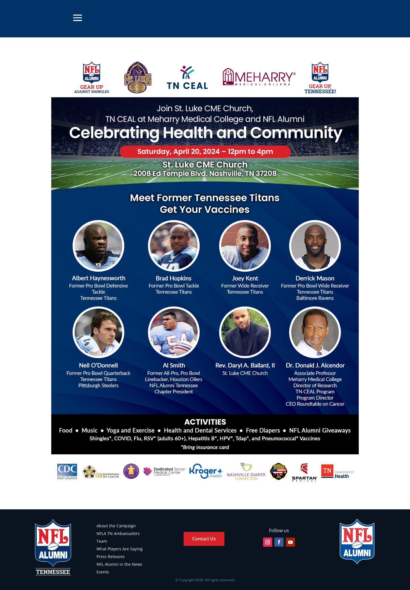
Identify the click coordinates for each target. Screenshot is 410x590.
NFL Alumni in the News (119, 564)
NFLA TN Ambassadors (118, 533)
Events (103, 572)
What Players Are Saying (120, 549)
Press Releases (111, 556)
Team (102, 541)
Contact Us (204, 539)
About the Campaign (116, 525)
